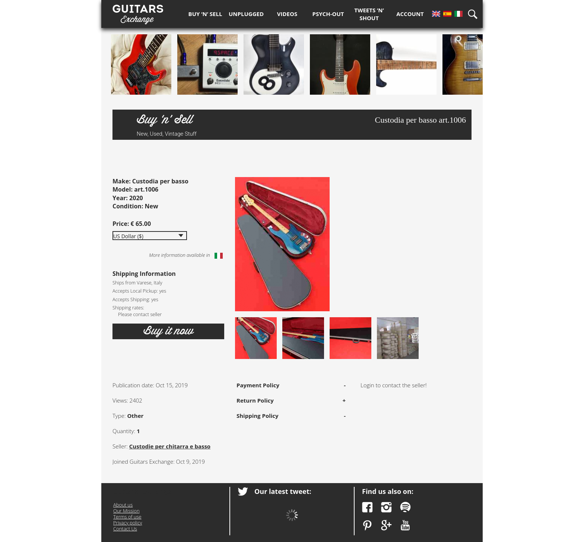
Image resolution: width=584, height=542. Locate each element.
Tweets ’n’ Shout (369, 14)
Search (475, 14)
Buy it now (168, 331)
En (436, 13)
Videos (287, 14)
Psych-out (328, 14)
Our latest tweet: (282, 491)
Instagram (386, 507)
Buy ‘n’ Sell (205, 14)
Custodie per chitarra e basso (169, 446)
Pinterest (367, 525)
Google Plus (386, 525)
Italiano (218, 255)
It (458, 13)
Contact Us (125, 528)
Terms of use (127, 516)
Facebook (367, 507)
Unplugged (246, 14)
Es (447, 13)
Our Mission (126, 510)
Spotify (405, 507)
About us (123, 504)
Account (410, 14)
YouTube (405, 525)
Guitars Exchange (137, 12)
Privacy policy (127, 522)
